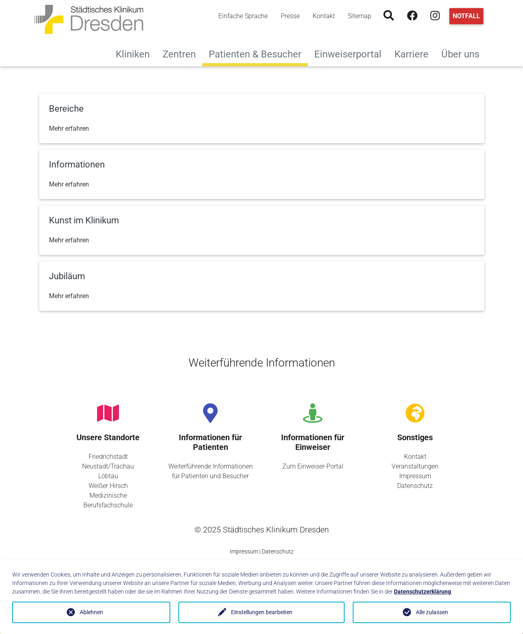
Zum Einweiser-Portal (312, 466)
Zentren (182, 53)
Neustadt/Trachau (108, 466)
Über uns (463, 53)
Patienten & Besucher (255, 54)
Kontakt (324, 16)
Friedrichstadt (108, 456)
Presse (290, 16)
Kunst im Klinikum (84, 220)
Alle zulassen (432, 612)
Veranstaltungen (415, 466)
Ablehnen (91, 612)
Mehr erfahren (69, 128)
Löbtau (108, 476)
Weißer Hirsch (108, 486)
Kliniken (136, 53)
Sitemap (359, 16)
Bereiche (66, 109)
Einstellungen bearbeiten (261, 612)
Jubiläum (67, 276)
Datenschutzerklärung (422, 591)
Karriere (414, 53)
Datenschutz (415, 486)
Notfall (466, 16)
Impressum (415, 476)
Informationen (77, 164)
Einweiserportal (351, 53)
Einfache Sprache (243, 16)
